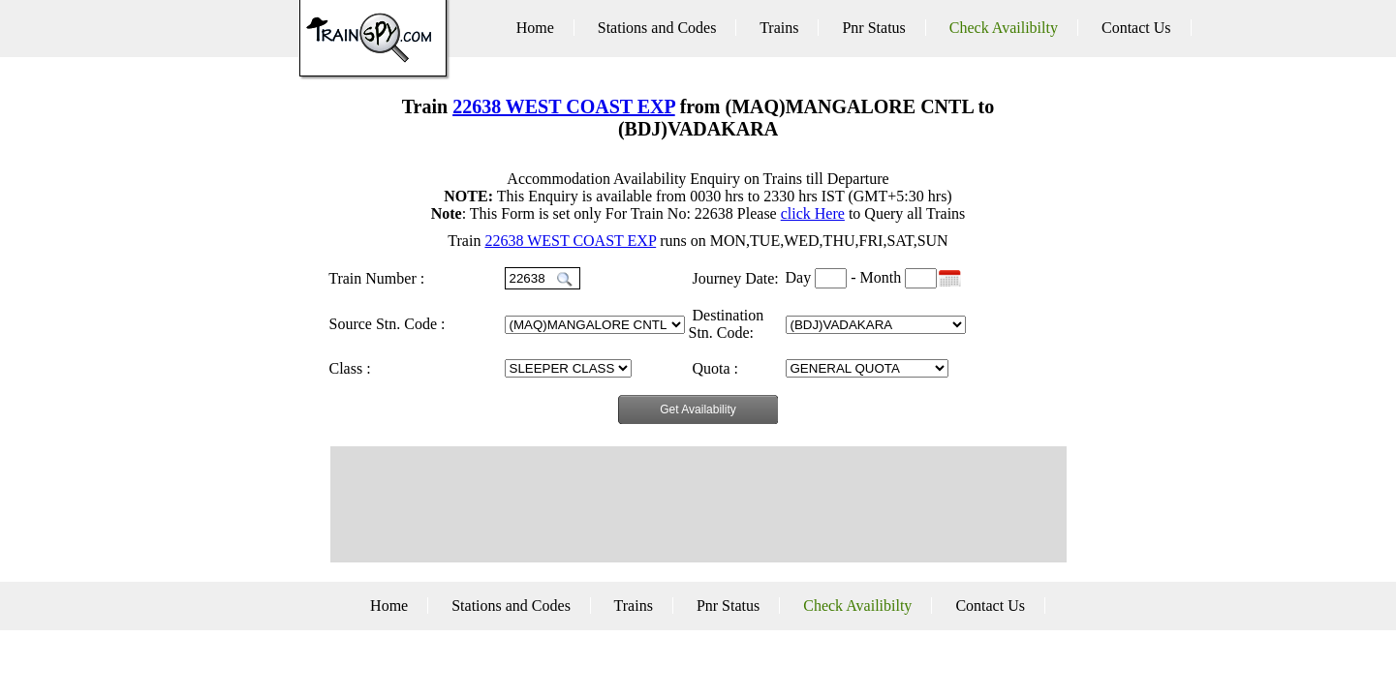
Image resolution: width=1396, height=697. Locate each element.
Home (535, 27)
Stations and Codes (657, 27)
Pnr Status (873, 27)
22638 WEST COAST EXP (563, 106)
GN (568, 368)
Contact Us (1136, 27)
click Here (813, 213)
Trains (779, 27)
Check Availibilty (1003, 27)
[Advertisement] (698, 504)
